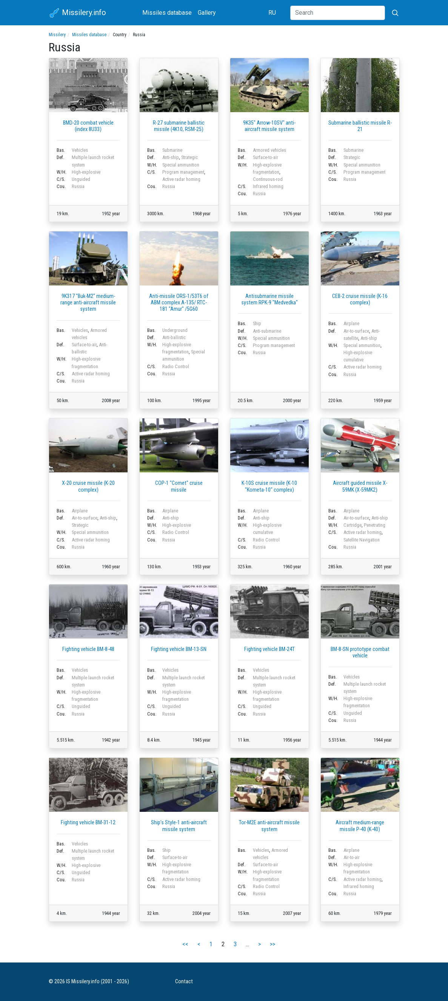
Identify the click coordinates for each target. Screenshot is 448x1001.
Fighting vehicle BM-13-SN (178, 649)
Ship (257, 323)
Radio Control (175, 366)
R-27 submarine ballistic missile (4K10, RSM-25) (179, 126)
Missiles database (167, 12)
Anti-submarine (267, 331)
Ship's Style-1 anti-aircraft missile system (179, 825)
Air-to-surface (356, 331)
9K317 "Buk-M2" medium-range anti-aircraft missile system (88, 303)
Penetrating (374, 525)
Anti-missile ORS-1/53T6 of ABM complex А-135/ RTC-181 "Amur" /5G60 (178, 303)
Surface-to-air (265, 157)
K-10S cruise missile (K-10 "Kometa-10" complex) (269, 486)
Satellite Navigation (361, 540)
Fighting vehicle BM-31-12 (88, 822)
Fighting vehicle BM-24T (269, 649)
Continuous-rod (268, 179)
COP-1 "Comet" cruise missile (179, 486)
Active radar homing (181, 179)
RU (272, 12)
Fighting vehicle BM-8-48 (88, 649)
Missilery (57, 34)
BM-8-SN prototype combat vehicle (360, 652)
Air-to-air (351, 857)
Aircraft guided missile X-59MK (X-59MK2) (360, 486)
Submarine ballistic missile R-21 (360, 126)
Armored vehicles (269, 150)
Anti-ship (170, 157)
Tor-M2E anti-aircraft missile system (269, 825)
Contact (184, 981)
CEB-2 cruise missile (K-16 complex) (360, 299)
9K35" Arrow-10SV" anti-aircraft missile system (269, 126)
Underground (175, 330)
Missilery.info (77, 13)
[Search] (337, 13)
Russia (78, 186)
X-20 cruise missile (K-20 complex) (88, 486)
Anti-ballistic (174, 337)
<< (185, 944)
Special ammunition (180, 165)
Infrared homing (268, 186)
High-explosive (86, 172)
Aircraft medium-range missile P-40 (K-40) (360, 825)
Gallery (207, 12)
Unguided (81, 179)
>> (272, 944)
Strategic (189, 157)
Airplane (351, 323)
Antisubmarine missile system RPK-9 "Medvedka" (269, 299)
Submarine (172, 150)
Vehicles (80, 150)
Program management (183, 172)
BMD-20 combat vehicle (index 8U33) (88, 126)
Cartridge (352, 525)
